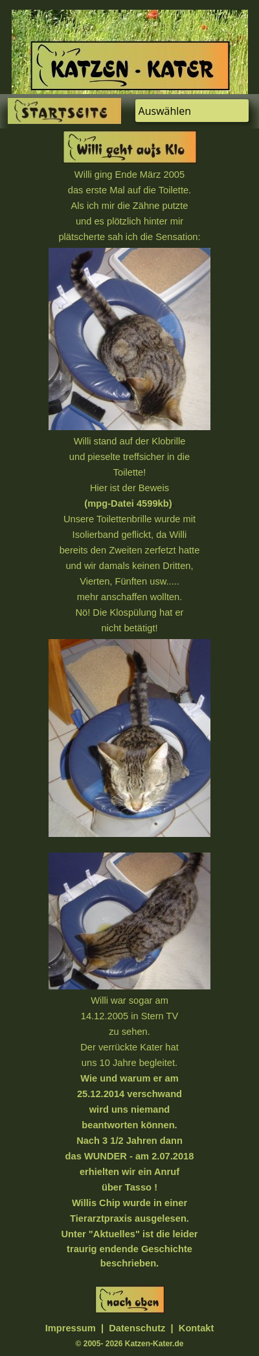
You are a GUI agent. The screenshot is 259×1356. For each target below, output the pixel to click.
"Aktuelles (112, 1234)
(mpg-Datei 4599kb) (128, 503)
